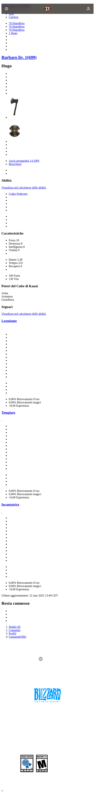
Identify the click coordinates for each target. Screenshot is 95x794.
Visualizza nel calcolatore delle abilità (23, 187)
